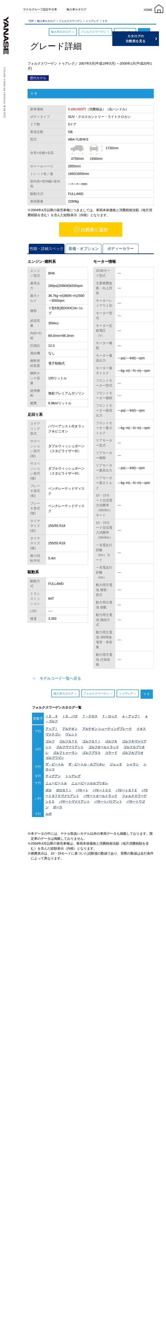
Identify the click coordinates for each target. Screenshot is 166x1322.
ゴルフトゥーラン (65, 753)
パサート (82, 790)
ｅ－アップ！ (131, 716)
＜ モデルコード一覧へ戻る (56, 678)
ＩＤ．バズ (69, 716)
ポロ (48, 790)
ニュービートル (56, 783)
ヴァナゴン (53, 734)
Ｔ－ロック (109, 716)
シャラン (132, 764)
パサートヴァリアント (74, 801)
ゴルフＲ (111, 741)
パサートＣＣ (102, 790)
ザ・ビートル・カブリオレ (86, 764)
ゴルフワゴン (54, 758)
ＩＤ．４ (51, 716)
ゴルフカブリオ (132, 753)
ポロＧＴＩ (63, 790)
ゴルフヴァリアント (70, 747)
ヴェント (71, 734)
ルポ (48, 814)
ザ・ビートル (54, 764)
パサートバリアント (108, 801)
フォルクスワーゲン (70, 21)
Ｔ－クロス (89, 716)
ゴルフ (50, 741)
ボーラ (57, 807)
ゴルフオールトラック (103, 747)
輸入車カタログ (76, 9)
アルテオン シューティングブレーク (107, 729)
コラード (111, 753)
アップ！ (51, 729)
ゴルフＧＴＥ (68, 741)
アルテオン (69, 729)
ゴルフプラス (91, 753)
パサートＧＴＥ (126, 790)
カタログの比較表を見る (144, 38)
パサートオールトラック (100, 796)
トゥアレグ (92, 21)
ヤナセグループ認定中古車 (40, 9)
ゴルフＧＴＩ (91, 741)
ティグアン (53, 776)
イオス (141, 729)
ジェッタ (116, 764)
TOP (31, 21)
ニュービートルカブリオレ (89, 783)
